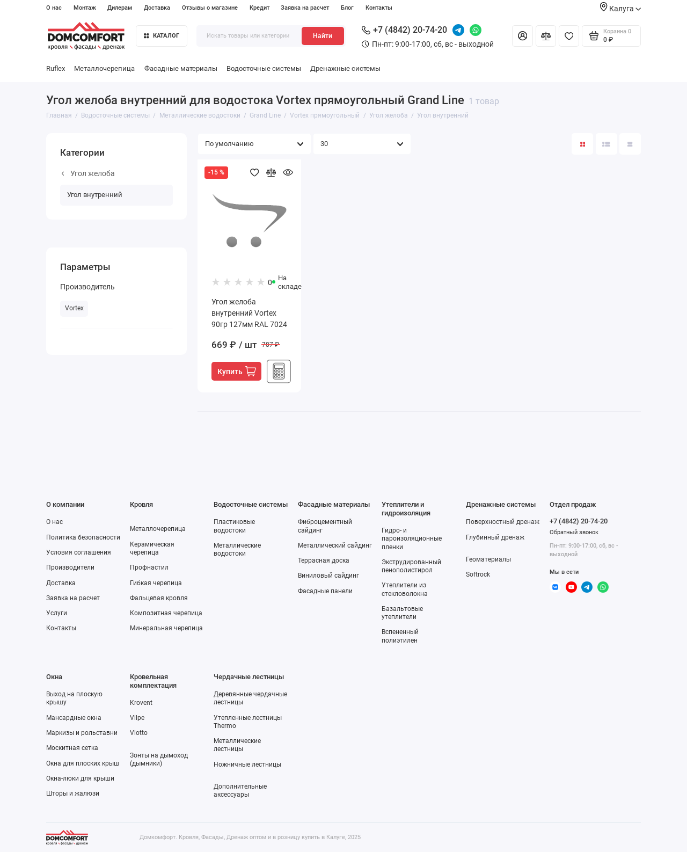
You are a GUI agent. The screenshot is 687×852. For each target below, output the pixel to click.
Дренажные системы (345, 68)
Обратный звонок (574, 532)
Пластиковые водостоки (234, 526)
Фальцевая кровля (159, 598)
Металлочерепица (104, 68)
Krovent (141, 703)
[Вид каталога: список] (606, 144)
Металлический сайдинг (335, 545)
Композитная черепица (166, 613)
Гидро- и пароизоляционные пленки (412, 538)
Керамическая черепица (152, 548)
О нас (54, 7)
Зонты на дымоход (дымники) (159, 759)
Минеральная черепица (166, 628)
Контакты (379, 7)
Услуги (56, 613)
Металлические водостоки (237, 549)
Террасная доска (323, 560)
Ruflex (55, 68)
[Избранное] (569, 36)
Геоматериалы (488, 559)
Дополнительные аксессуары (240, 790)
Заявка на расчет (305, 7)
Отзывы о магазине (210, 7)
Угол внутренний (94, 195)
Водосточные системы (263, 68)
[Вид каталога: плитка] (582, 144)
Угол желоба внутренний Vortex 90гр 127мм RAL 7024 (249, 313)
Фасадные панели (325, 591)
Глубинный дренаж (495, 537)
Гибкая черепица (156, 583)
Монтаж (85, 7)
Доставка (157, 7)
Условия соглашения (78, 552)
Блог (347, 7)
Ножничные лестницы (247, 764)
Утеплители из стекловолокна (405, 589)
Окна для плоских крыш (82, 763)
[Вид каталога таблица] (630, 144)
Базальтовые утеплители (402, 613)
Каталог (161, 35)
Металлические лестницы (237, 745)
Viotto (139, 733)
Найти (322, 36)
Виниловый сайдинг (328, 575)
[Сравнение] (546, 36)
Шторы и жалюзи (72, 793)
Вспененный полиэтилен (400, 636)
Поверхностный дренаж (502, 522)
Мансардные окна (73, 718)
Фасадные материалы (180, 68)
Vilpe (137, 718)
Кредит (259, 7)
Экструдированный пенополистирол (411, 566)
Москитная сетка (72, 748)
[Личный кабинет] (522, 36)
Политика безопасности (83, 537)
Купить (236, 371)
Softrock (478, 574)
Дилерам (119, 7)
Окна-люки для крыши (80, 778)
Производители (70, 567)
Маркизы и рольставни (82, 733)
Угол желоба (88, 173)
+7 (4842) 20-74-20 (404, 30)
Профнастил (149, 567)
